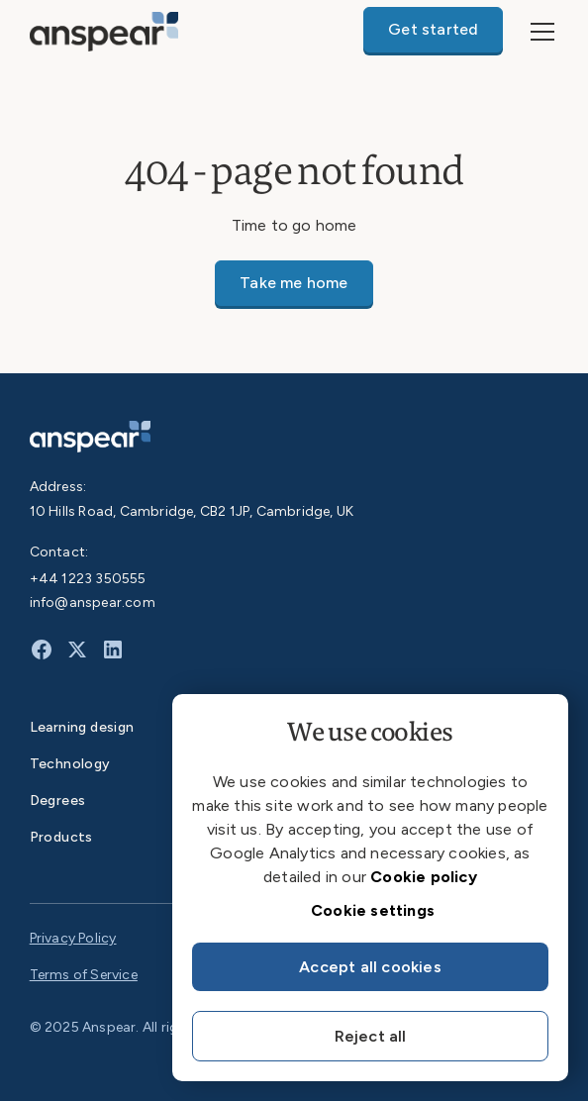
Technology (70, 763)
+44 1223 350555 (88, 578)
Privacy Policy (73, 938)
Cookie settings (373, 910)
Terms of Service (84, 974)
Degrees (58, 800)
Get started (433, 29)
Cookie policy (423, 876)
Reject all (371, 1036)
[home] (104, 31)
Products (61, 837)
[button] (538, 31)
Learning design (82, 727)
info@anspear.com (92, 602)
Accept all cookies (370, 966)
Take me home (293, 282)
